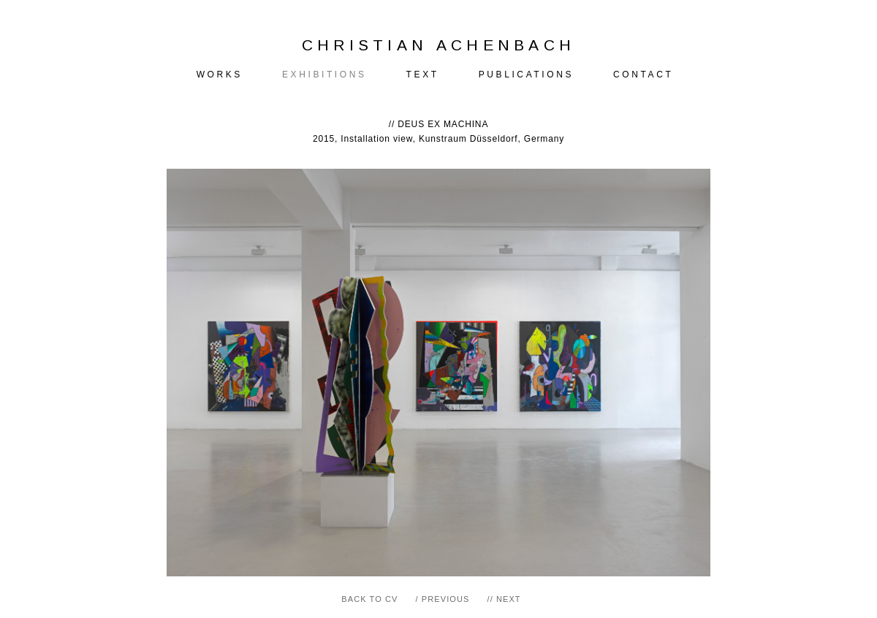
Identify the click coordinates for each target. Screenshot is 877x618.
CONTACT (643, 74)
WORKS (220, 74)
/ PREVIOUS (443, 599)
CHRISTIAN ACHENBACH (439, 45)
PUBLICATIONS (526, 74)
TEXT (422, 74)
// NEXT (503, 599)
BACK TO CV (369, 599)
